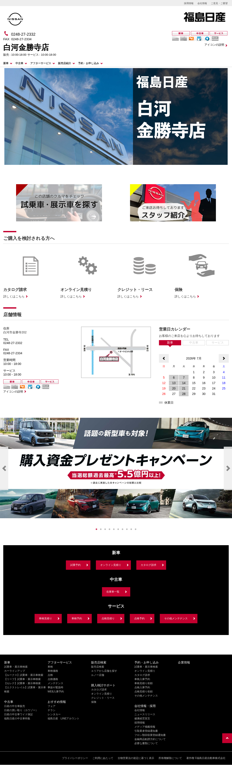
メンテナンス (55, 683)
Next (228, 468)
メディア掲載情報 (144, 726)
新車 (5, 63)
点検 (50, 675)
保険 (93, 702)
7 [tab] (122, 529)
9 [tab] (131, 529)
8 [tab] (127, 529)
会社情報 (202, 3)
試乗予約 (75, 564)
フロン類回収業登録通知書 (150, 735)
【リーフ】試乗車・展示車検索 (22, 679)
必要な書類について (146, 743)
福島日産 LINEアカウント (64, 718)
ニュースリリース (144, 714)
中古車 (19, 63)
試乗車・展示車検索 (16, 666)
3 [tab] (105, 529)
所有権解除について (170, 758)
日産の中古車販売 (14, 706)
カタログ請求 (148, 564)
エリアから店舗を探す (104, 670)
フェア (51, 706)
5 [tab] (114, 529)
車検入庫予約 (142, 679)
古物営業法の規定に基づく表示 (136, 758)
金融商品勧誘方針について (150, 739)
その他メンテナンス (176, 618)
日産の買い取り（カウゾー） (21, 710)
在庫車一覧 (112, 591)
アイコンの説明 (214, 44)
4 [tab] (109, 529)
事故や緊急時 (55, 687)
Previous (4, 468)
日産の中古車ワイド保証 (18, 714)
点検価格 (53, 679)
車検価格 (53, 670)
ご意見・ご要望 (219, 3)
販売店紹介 (64, 63)
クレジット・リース (103, 697)
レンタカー (54, 714)
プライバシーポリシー (75, 758)
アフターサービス (40, 63)
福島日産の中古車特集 (17, 718)
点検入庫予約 (142, 687)
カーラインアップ (14, 670)
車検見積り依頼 (143, 683)
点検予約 (139, 618)
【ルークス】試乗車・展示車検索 (23, 675)
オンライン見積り (110, 564)
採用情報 (189, 3)
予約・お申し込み (88, 63)
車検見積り (45, 618)
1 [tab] (96, 529)
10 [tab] (136, 529)
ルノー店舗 (97, 675)
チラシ (51, 710)
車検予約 (77, 618)
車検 (50, 666)
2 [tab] (101, 529)
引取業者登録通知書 (146, 730)
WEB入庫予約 (56, 691)
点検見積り (108, 618)
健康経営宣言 (142, 718)
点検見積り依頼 (143, 691)
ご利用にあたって (102, 758)
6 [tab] (118, 529)
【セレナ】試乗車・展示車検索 (22, 683)
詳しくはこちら (14, 296)
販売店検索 (97, 666)
